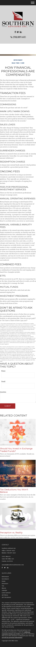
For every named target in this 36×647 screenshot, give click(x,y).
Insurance (5, 583)
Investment (5, 579)
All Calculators (6, 597)
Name (3, 371)
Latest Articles (6, 592)
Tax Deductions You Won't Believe (14, 490)
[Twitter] (18, 32)
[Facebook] (15, 32)
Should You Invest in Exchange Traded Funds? (16, 449)
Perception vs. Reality (11, 532)
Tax (3, 586)
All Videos (5, 595)
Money (4, 588)
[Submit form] (7, 406)
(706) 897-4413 (18, 37)
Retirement (5, 576)
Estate (3, 581)
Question (3, 392)
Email (3, 381)
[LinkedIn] (20, 32)
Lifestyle (4, 590)
